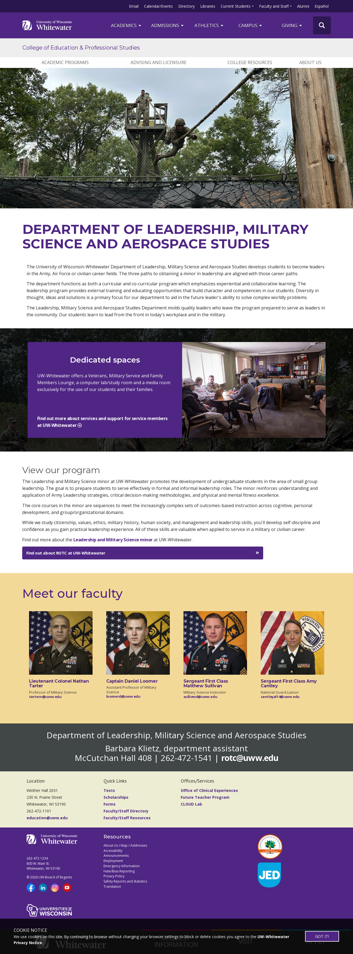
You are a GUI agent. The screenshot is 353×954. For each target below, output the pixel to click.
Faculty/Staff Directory (126, 811)
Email (134, 6)
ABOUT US (310, 62)
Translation (112, 886)
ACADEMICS (126, 25)
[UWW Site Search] (322, 25)
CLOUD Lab (191, 804)
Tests (109, 790)
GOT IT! (322, 936)
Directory (186, 6)
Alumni (303, 6)
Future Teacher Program (205, 797)
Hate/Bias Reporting (119, 871)
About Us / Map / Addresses (125, 845)
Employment (113, 860)
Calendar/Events (158, 6)
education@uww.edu (47, 817)
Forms (110, 804)
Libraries (207, 6)
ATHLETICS (209, 25)
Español (322, 6)
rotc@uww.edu (249, 757)
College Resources (250, 62)
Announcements (116, 855)
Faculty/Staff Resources (127, 817)
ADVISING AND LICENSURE (158, 62)
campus (251, 25)
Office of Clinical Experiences (209, 790)
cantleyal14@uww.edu (280, 696)
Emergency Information (122, 866)
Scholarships (116, 797)
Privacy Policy (114, 876)
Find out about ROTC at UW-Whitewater (65, 553)
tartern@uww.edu (45, 696)
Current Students (236, 6)
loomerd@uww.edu (123, 696)
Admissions (167, 25)
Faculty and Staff (274, 6)
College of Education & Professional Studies (81, 47)
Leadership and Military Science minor (113, 540)
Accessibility (113, 850)
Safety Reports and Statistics (125, 881)
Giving (292, 25)
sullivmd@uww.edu (200, 696)
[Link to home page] (47, 25)
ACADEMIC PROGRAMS (65, 62)
